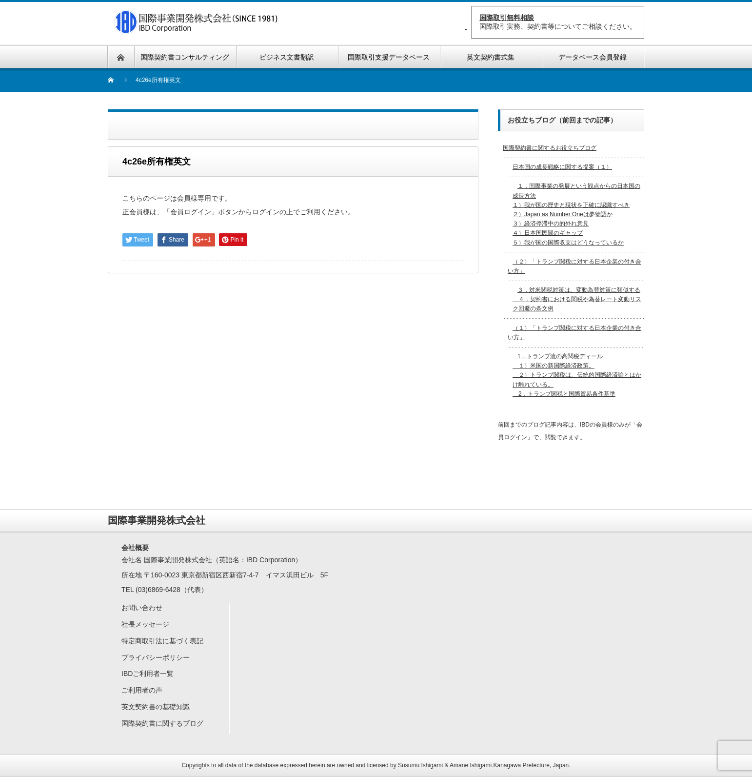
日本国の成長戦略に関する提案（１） (562, 167)
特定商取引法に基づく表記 (162, 641)
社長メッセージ (145, 624)
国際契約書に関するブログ (162, 723)
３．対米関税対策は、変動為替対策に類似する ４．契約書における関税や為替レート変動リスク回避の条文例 (577, 299)
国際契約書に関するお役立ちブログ (549, 147)
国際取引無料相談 (506, 17)
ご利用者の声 (141, 690)
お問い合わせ (141, 608)
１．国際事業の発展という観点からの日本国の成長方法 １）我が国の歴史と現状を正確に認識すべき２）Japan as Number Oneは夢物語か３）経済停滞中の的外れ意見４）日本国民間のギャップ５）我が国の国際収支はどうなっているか (576, 214)
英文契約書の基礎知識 (155, 707)
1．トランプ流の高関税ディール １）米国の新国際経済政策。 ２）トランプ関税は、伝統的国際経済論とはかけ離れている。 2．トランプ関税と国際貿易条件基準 (577, 375)
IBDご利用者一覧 (147, 673)
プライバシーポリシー (155, 657)
